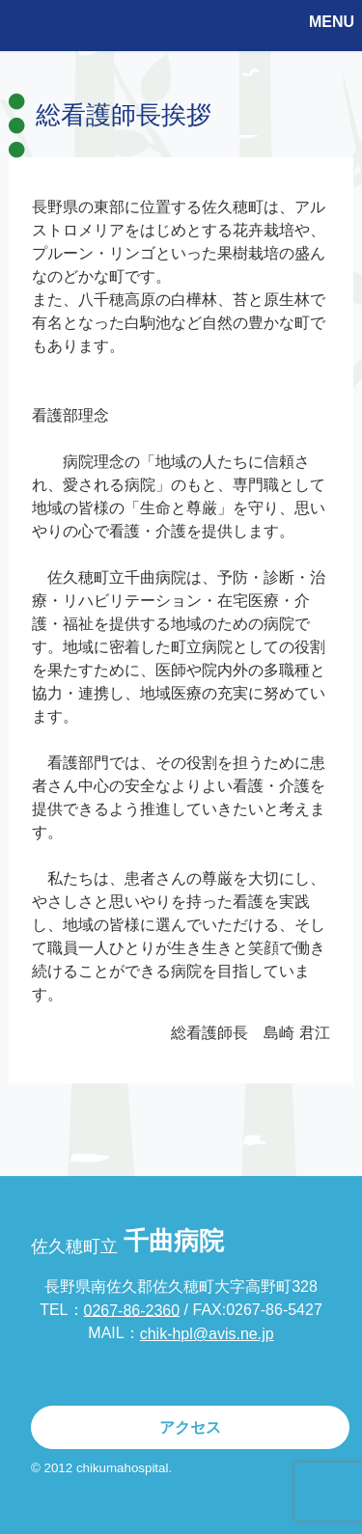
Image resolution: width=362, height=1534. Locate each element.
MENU (331, 22)
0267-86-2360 (132, 1309)
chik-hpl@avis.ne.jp (207, 1334)
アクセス (190, 1427)
